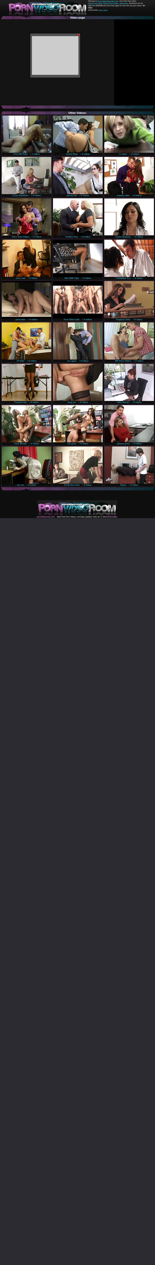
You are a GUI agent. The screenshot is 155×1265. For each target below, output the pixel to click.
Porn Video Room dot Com (107, 1)
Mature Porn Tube (95, 3)
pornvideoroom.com (46, 517)
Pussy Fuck (103, 10)
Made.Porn (124, 3)
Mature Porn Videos (111, 3)
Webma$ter (112, 517)
